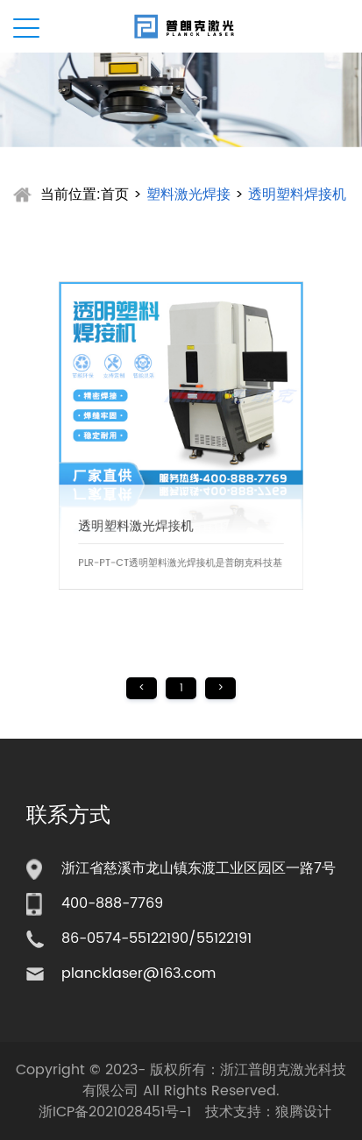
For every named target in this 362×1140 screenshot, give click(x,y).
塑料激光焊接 (188, 194)
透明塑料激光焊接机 (141, 515)
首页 (115, 194)
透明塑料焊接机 (297, 194)
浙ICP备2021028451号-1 (115, 1111)
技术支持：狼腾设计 (268, 1111)
